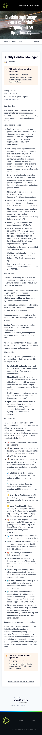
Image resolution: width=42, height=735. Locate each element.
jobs (14, 41)
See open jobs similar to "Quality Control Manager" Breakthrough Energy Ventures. (20, 80)
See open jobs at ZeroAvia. (18, 74)
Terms (33, 720)
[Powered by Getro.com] (21, 700)
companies (5, 41)
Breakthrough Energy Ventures (29, 5)
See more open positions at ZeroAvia (21, 682)
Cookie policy (25, 706)
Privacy (21, 720)
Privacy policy (15, 706)
